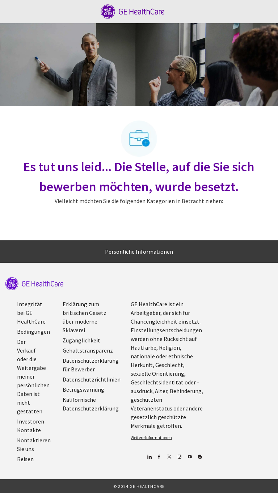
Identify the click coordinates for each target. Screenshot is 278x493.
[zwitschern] (169, 457)
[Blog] (179, 457)
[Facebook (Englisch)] (159, 457)
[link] (34, 283)
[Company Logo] (133, 11)
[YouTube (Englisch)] (189, 457)
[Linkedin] (148, 457)
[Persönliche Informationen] (139, 251)
